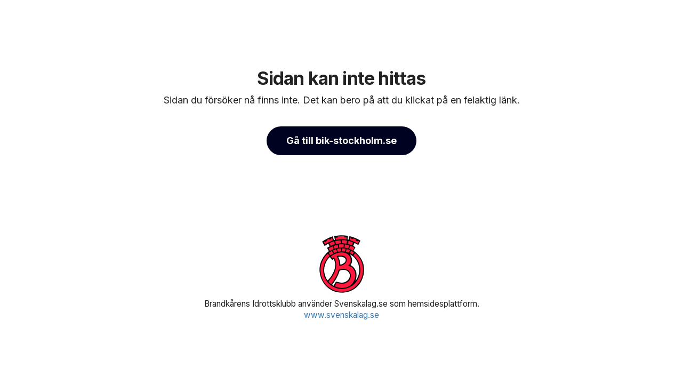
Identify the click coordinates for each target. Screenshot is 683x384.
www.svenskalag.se (341, 315)
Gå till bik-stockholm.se (341, 140)
